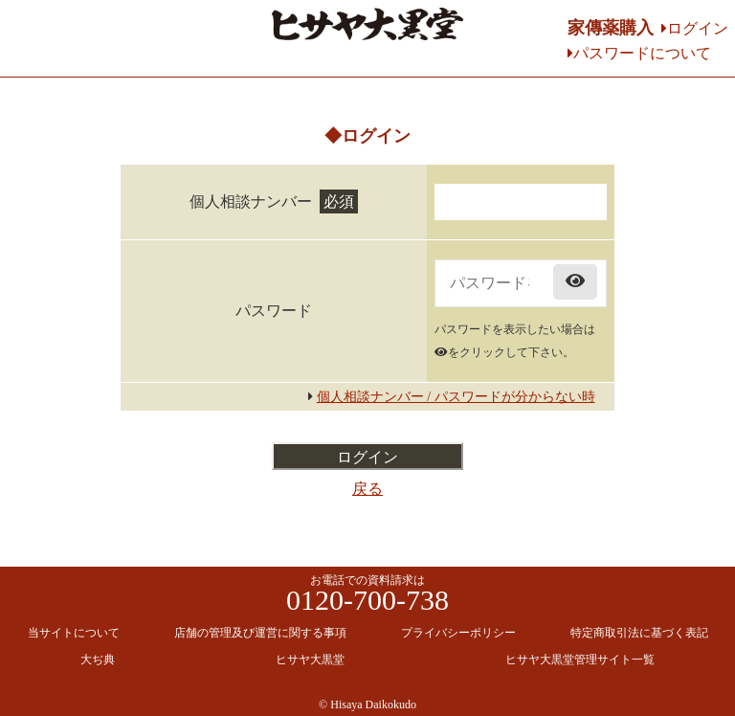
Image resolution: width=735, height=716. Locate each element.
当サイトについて (74, 632)
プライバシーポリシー (458, 632)
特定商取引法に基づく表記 (639, 632)
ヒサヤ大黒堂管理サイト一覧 (580, 659)
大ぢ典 (97, 659)
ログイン (697, 28)
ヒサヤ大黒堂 (310, 659)
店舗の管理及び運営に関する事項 (260, 632)
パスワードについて (642, 53)
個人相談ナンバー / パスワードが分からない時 (456, 397)
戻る (367, 489)
